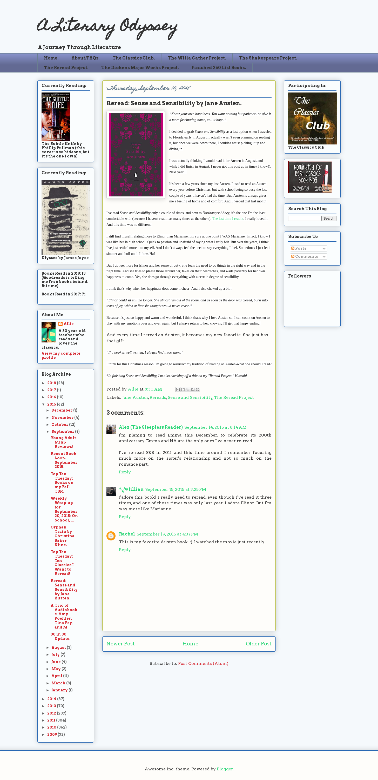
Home (190, 644)
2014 (52, 699)
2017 (52, 390)
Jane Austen (135, 397)
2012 (52, 713)
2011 (51, 720)
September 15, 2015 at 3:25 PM (175, 489)
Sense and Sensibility (190, 397)
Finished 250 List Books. (219, 67)
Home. (51, 58)
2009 (52, 734)
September (63, 431)
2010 (52, 727)
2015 (52, 404)
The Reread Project (234, 397)
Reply (125, 472)
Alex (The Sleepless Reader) (151, 427)
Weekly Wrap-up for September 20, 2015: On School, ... (64, 509)
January (60, 690)
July (55, 654)
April (57, 676)
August (59, 647)
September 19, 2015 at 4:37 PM (167, 534)
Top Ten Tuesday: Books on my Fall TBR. (62, 482)
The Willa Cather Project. (197, 58)
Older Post (259, 644)
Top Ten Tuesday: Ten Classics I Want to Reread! (62, 563)
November (62, 417)
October (60, 424)
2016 (52, 397)
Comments (304, 256)
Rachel (127, 534)
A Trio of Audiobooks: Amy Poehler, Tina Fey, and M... (64, 616)
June (56, 662)
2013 (52, 706)
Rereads (158, 397)
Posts (298, 248)
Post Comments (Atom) (203, 663)
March (58, 683)
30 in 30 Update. (60, 636)
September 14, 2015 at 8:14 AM (215, 427)
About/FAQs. (85, 58)
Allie (133, 389)
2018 (52, 383)
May (56, 669)
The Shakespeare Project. (268, 58)
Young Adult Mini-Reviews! (63, 442)
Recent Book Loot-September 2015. (64, 460)
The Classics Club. (133, 58)
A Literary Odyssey (107, 27)
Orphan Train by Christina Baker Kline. (63, 536)
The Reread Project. (66, 67)
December (62, 410)
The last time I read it (227, 219)
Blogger (225, 768)
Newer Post (120, 644)
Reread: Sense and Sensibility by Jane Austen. (64, 589)
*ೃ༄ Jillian (131, 489)
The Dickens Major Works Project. (140, 67)
